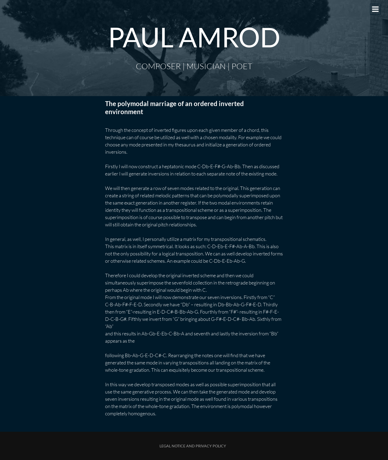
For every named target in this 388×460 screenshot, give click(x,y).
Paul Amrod (194, 37)
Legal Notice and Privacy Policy (193, 446)
